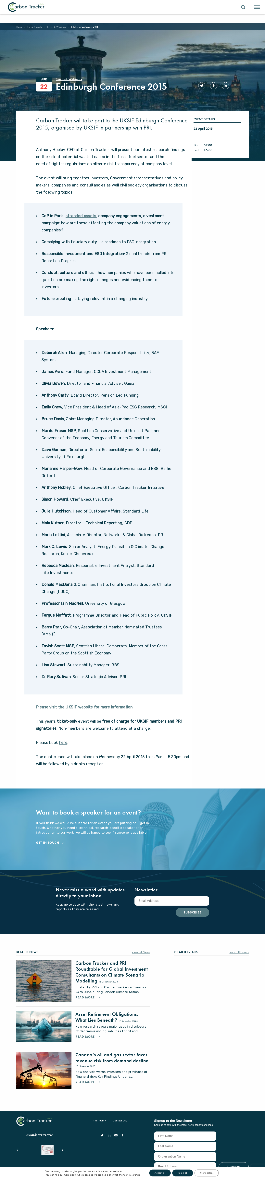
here (63, 734)
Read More (85, 988)
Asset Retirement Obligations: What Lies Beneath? (106, 1008)
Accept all (159, 1173)
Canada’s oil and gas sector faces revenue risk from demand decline (111, 1049)
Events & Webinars (56, 26)
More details (207, 1173)
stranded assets (81, 207)
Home (19, 26)
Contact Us (119, 1112)
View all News (141, 943)
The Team (98, 1112)
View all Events (239, 943)
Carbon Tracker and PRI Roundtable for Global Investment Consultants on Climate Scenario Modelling (111, 963)
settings (134, 1174)
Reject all (182, 1173)
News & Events (34, 26)
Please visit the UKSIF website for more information (84, 698)
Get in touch (47, 834)
